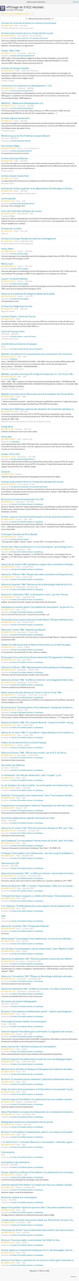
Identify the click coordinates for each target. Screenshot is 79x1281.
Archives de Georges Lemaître (15, 68)
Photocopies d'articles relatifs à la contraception (24, 1021)
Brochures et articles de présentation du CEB (22, 499)
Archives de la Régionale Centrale (16, 306)
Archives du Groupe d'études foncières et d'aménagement (28, 238)
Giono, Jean (6, 436)
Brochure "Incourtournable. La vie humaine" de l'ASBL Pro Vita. (30, 1240)
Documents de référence (13, 765)
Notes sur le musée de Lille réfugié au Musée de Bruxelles (28, 293)
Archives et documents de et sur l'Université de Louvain (27, 33)
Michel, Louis (7, 263)
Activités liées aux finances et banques (19, 344)
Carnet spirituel (8, 198)
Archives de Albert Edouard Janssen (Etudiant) (26, 349)
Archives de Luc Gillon (11, 228)
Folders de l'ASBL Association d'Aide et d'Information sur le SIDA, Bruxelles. (36, 644)
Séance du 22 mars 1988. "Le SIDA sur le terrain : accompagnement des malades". (39, 680)
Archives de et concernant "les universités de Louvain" (29, 38)
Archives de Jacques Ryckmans (21, 151)
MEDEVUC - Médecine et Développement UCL (22, 103)
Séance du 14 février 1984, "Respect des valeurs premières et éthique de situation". (40, 574)
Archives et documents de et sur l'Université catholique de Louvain (32, 481)
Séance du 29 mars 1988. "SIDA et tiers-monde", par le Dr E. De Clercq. (33, 752)
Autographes (7, 426)
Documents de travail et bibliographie (19, 1001)
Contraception (8, 1152)
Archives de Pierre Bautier (20, 299)
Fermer (75, 2)
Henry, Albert (7, 248)
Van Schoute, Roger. (10, 145)
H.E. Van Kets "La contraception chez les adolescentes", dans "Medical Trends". (37, 948)
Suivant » (73, 1276)
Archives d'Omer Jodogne (19, 254)
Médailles (14, 359)
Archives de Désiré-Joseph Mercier (23, 56)
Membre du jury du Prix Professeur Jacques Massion (25, 135)
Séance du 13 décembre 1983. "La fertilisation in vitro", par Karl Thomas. (34, 594)
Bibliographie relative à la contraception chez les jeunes (27, 1122)
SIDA (3, 916)
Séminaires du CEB (10, 863)
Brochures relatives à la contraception (19, 1197)
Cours (13, 216)
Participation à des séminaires (15, 1162)
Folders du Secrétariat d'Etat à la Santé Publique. (24, 742)
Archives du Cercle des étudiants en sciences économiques (28, 23)
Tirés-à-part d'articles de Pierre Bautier (19, 534)
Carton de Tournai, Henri (13, 331)
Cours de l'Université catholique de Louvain (21, 211)
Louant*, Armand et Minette (14, 278)
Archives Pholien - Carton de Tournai (18, 316)
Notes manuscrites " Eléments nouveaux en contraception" (28, 1046)
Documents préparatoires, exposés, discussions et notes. (28, 818)
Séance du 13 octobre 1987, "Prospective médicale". (25, 926)
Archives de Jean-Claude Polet (15, 176)
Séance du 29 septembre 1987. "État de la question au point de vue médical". (37, 958)
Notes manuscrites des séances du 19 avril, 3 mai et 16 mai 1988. (31, 692)
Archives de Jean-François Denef (22, 91)
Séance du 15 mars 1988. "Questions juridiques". (23, 629)
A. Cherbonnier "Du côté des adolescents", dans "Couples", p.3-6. (31, 775)
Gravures (5, 471)
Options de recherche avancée (39, 19)
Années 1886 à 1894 (10, 50)
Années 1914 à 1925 (10, 454)
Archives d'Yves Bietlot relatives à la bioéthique (27, 504)
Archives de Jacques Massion (21, 141)
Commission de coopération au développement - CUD (26, 85)
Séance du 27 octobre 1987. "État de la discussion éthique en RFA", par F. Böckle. (38, 828)
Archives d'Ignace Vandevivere (15, 118)
